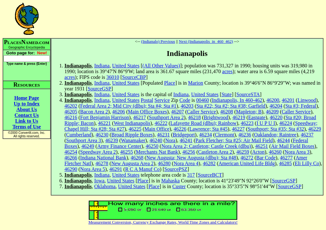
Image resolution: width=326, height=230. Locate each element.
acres (227, 71)
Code (184, 100)
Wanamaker (133, 140)
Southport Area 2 (166, 117)
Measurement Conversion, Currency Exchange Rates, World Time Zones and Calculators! (163, 222)
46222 (161, 123)
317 (191, 175)
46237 (307, 134)
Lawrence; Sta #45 (208, 129)
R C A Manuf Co (142, 169)
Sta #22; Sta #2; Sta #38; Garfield (230, 106)
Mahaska (170, 180)
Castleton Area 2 (215, 152)
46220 (276, 117)
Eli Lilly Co (307, 163)
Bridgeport (184, 134)
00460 (202, 100)
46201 (288, 100)
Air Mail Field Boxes (292, 146)
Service (162, 100)
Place (169, 83)
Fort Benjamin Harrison (104, 117)
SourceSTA (248, 94)
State (226, 94)
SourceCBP (134, 77)
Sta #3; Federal (300, 106)
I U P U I (265, 123)
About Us (26, 109)
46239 (111, 140)
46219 (239, 117)
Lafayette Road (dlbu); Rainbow (203, 123)
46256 (188, 152)
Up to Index (27, 103)
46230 (102, 134)
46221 (104, 123)
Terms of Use (26, 126)
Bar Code (266, 157)
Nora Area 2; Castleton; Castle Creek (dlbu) (206, 146)
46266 (70, 157)
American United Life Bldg (247, 163)
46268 (137, 157)
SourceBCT (210, 175)
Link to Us (26, 121)
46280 (164, 163)
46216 (70, 117)
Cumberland (78, 134)
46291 (115, 169)
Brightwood (216, 117)
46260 (275, 152)
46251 (261, 146)
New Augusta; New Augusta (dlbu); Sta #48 (191, 157)
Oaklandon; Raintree (275, 134)
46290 (70, 169)
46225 (135, 129)
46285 (285, 163)
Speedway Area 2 (98, 152)
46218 (194, 117)
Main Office (156, 129)
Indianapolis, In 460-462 (237, 100)
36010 (113, 77)
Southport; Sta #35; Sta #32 (276, 129)
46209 (272, 111)
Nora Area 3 (297, 152)
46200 (272, 100)
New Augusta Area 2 (132, 163)
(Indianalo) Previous (158, 41)
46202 (70, 106)
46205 (70, 111)
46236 (244, 134)
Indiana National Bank (103, 157)
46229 (314, 129)
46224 (285, 123)
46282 (209, 163)
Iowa (99, 180)
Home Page (26, 98)
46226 (180, 129)
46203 (187, 106)
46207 (177, 111)
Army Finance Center (119, 146)
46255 (126, 152)
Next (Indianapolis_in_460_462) (206, 41)
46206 (118, 111)
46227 (238, 129)
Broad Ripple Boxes (132, 134)
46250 (152, 146)
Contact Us (27, 115)
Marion (195, 83)
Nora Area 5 (92, 169)
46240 (156, 140)
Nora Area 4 (186, 163)
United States (125, 65)
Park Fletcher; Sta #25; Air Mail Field (234, 140)
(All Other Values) (161, 65)
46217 (139, 117)
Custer (179, 186)
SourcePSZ (175, 169)
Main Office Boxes (147, 111)
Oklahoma (104, 186)
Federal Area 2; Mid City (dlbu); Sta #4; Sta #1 (128, 106)
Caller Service (201, 111)
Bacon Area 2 (94, 111)
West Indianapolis (132, 123)
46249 (87, 146)
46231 (163, 134)
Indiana (101, 65)
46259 (242, 152)
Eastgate (256, 117)
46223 (247, 123)
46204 (276, 106)
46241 (186, 140)
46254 (70, 152)
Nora (170, 140)
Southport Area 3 (83, 140)
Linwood (307, 100)
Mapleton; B (249, 111)
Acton (258, 152)
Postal (147, 100)
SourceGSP (99, 88)
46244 (283, 140)
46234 (205, 134)
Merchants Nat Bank (157, 152)
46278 (101, 163)
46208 (226, 111)
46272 (247, 157)
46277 (286, 157)
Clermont (224, 134)
